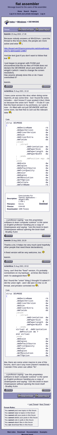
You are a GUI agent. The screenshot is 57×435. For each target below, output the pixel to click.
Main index (11, 432)
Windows (21, 22)
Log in (42, 14)
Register (34, 11)
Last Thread (33, 404)
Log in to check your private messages (24, 14)
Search (26, 11)
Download (21, 432)
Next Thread (45, 404)
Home (20, 11)
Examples (43, 432)
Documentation (32, 432)
